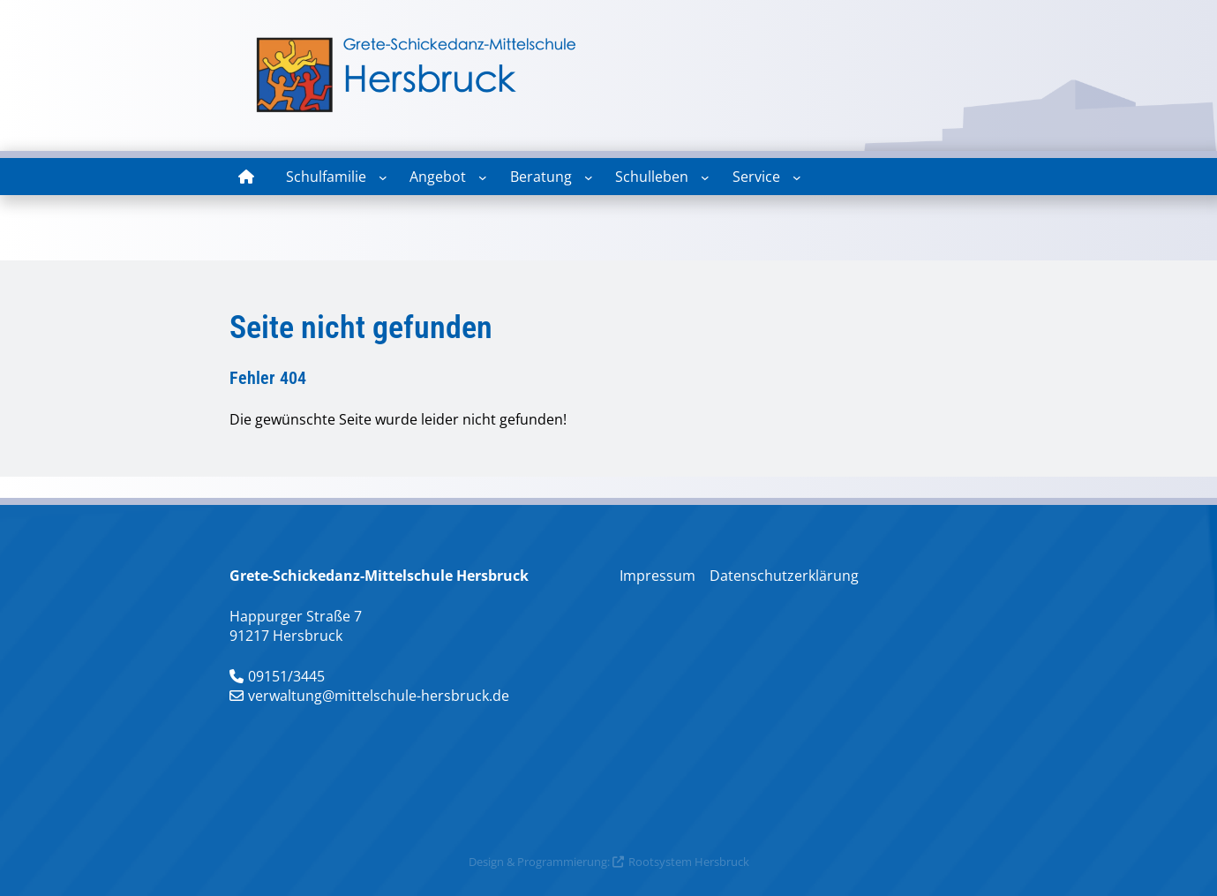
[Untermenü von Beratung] (588, 177)
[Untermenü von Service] (797, 177)
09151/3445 (286, 676)
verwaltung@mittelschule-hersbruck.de (378, 695)
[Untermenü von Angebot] (482, 177)
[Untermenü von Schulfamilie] (383, 177)
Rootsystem (660, 862)
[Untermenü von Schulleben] (705, 177)
